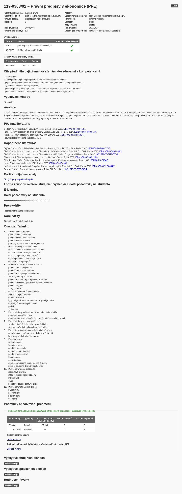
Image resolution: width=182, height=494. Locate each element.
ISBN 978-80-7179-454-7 (103, 166)
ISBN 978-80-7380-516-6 (85, 132)
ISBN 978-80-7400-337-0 (99, 148)
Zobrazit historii (14, 439)
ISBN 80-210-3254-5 (99, 160)
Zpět (174, 5)
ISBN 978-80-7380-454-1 (74, 129)
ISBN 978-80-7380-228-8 (86, 157)
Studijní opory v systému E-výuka (18, 179)
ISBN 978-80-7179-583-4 (107, 154)
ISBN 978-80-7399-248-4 (76, 169)
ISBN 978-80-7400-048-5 (110, 151)
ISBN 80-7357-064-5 (58, 163)
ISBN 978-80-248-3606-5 (72, 135)
